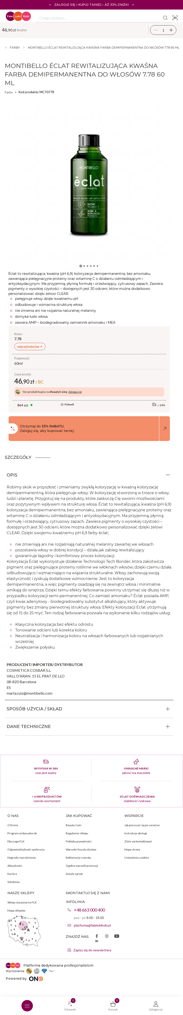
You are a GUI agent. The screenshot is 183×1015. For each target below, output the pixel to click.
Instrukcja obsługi (135, 833)
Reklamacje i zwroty (78, 857)
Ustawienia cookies (136, 857)
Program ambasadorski (22, 833)
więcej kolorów (28, 346)
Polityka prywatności (79, 841)
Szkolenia (13, 882)
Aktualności (14, 865)
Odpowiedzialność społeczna (26, 849)
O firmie (12, 825)
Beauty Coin (73, 825)
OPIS (12, 475)
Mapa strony (132, 849)
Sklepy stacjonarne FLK (22, 902)
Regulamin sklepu (77, 833)
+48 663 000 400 (89, 909)
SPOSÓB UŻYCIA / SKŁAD (34, 709)
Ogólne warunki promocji (82, 865)
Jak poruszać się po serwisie (142, 825)
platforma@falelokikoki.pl (92, 925)
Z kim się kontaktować (138, 841)
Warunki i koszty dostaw (81, 849)
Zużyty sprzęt (74, 874)
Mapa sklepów (16, 910)
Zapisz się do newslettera (92, 950)
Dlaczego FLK (16, 841)
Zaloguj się (75, 392)
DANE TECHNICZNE (29, 726)
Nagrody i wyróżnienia (21, 857)
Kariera (12, 874)
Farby (15, 47)
